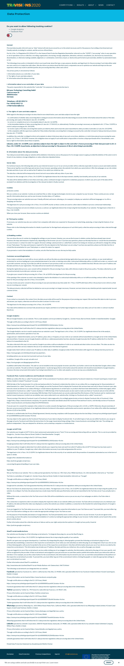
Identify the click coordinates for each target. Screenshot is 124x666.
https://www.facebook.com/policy (27, 400)
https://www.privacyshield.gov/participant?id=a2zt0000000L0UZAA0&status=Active (35, 635)
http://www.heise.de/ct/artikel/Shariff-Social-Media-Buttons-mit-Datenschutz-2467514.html (38, 565)
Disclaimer (10, 654)
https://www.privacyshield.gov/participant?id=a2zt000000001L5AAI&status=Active (35, 325)
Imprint (57, 654)
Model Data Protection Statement (18, 644)
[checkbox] (9, 35)
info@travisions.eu (71, 654)
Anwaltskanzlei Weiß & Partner (42, 644)
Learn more (54, 662)
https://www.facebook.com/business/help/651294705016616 (28, 403)
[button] (108, 662)
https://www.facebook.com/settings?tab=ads (86, 421)
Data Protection (24, 654)
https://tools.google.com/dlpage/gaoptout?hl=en (23, 362)
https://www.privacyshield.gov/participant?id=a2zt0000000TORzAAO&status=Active (36, 599)
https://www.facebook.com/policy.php (43, 577)
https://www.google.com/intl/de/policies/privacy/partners (26, 353)
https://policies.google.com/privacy (18, 461)
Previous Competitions (43, 654)
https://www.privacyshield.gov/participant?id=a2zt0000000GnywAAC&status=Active (35, 583)
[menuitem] (66, 5)
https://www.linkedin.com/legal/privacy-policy (46, 629)
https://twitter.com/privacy (40, 593)
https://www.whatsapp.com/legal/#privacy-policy (47, 611)
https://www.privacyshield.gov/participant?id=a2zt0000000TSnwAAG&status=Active (35, 617)
